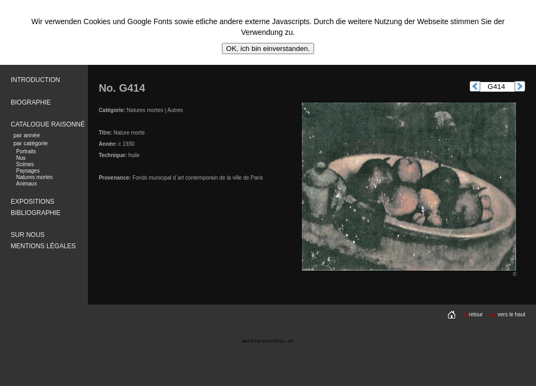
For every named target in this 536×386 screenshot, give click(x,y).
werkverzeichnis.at (268, 341)
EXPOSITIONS (32, 201)
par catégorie (30, 143)
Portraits (26, 151)
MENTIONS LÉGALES (43, 246)
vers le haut (507, 314)
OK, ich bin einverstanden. (268, 48)
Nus (21, 158)
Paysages (28, 171)
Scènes (25, 164)
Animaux (26, 184)
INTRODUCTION (35, 80)
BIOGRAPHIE (31, 102)
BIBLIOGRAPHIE (36, 213)
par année (26, 135)
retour (473, 314)
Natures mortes (34, 177)
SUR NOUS (27, 235)
